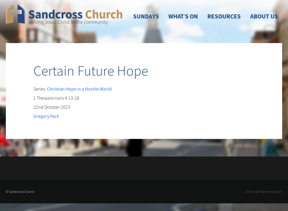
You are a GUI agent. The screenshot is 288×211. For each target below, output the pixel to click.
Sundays (146, 16)
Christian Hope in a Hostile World (79, 89)
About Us (264, 16)
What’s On (183, 16)
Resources (224, 16)
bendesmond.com (269, 192)
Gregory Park (46, 116)
